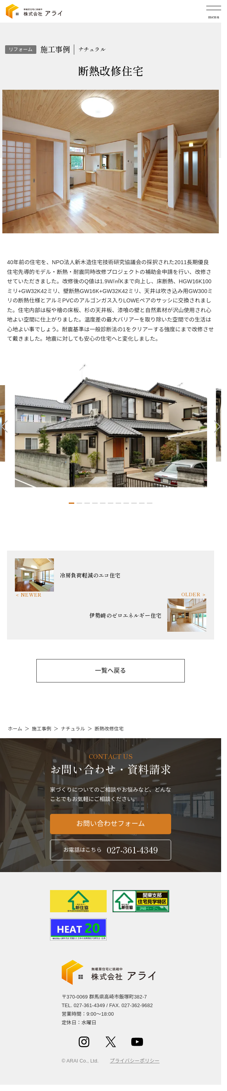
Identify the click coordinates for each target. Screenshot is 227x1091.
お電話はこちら (110, 854)
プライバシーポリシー (134, 1061)
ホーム (15, 729)
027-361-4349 (89, 1005)
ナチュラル (73, 729)
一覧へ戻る (110, 670)
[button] (71, 503)
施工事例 (41, 729)
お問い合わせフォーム (110, 829)
